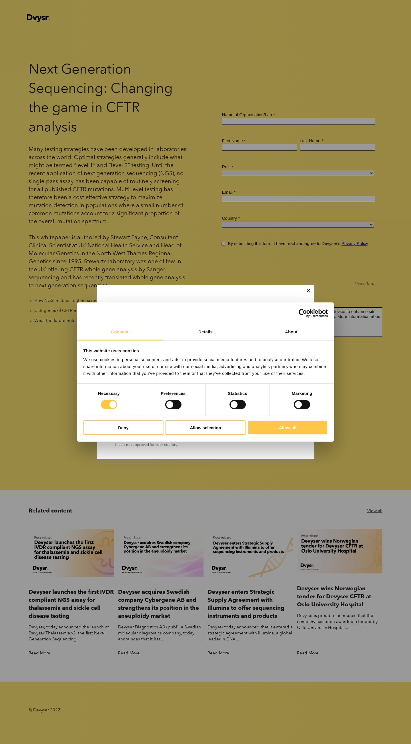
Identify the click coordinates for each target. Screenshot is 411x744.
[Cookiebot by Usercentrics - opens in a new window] (303, 313)
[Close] (308, 291)
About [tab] (291, 331)
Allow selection (205, 427)
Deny (123, 427)
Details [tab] (205, 331)
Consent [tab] (120, 331)
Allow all (287, 427)
